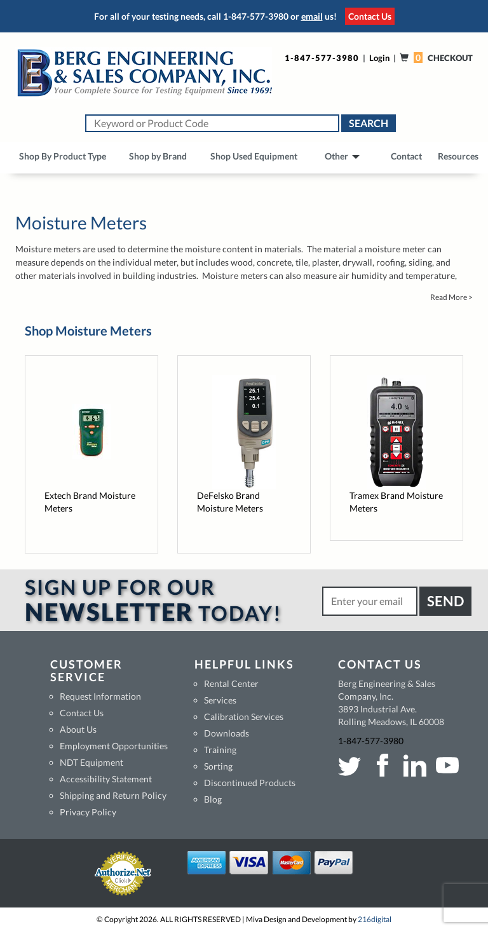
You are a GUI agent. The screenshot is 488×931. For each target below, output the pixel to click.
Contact (406, 156)
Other (342, 156)
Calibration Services (243, 716)
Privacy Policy (88, 811)
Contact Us (369, 16)
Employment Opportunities (114, 745)
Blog (213, 799)
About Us (78, 729)
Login (379, 58)
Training (220, 749)
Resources (458, 156)
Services (220, 700)
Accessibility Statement (106, 778)
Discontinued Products (249, 782)
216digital (374, 919)
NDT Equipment (91, 762)
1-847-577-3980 (255, 16)
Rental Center (231, 683)
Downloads (226, 733)
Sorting (218, 766)
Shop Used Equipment (253, 156)
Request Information (100, 696)
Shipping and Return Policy (113, 795)
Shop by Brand (158, 156)
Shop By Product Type (62, 156)
